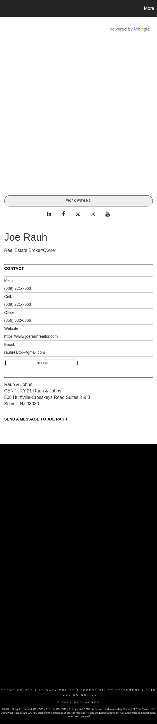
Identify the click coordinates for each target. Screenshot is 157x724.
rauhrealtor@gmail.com (24, 352)
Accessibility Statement (110, 690)
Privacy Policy (57, 690)
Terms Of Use (17, 690)
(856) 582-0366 (17, 320)
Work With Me (78, 200)
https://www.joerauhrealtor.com (31, 336)
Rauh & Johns (18, 384)
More (149, 8)
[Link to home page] (5, 8)
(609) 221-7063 (17, 288)
